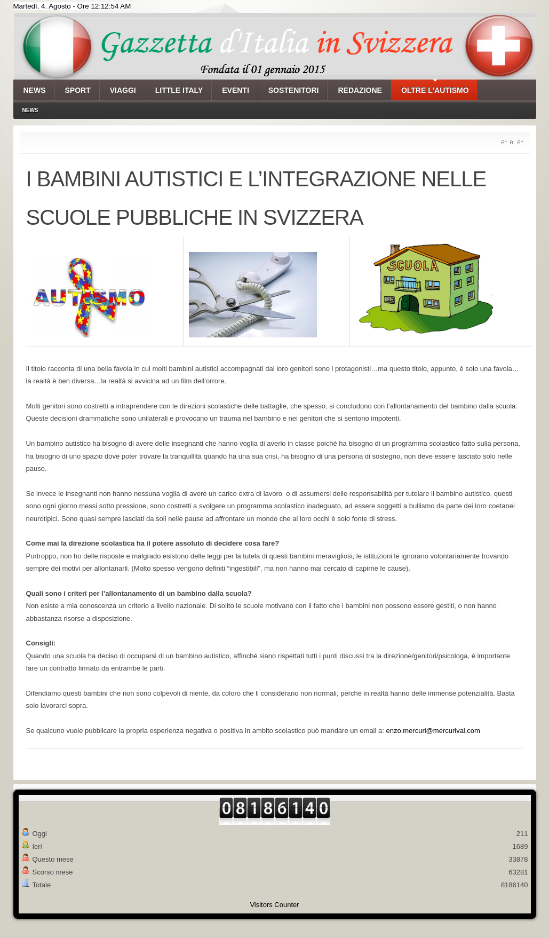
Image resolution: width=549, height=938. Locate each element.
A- (504, 142)
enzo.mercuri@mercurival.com (433, 731)
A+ (520, 142)
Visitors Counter (274, 905)
